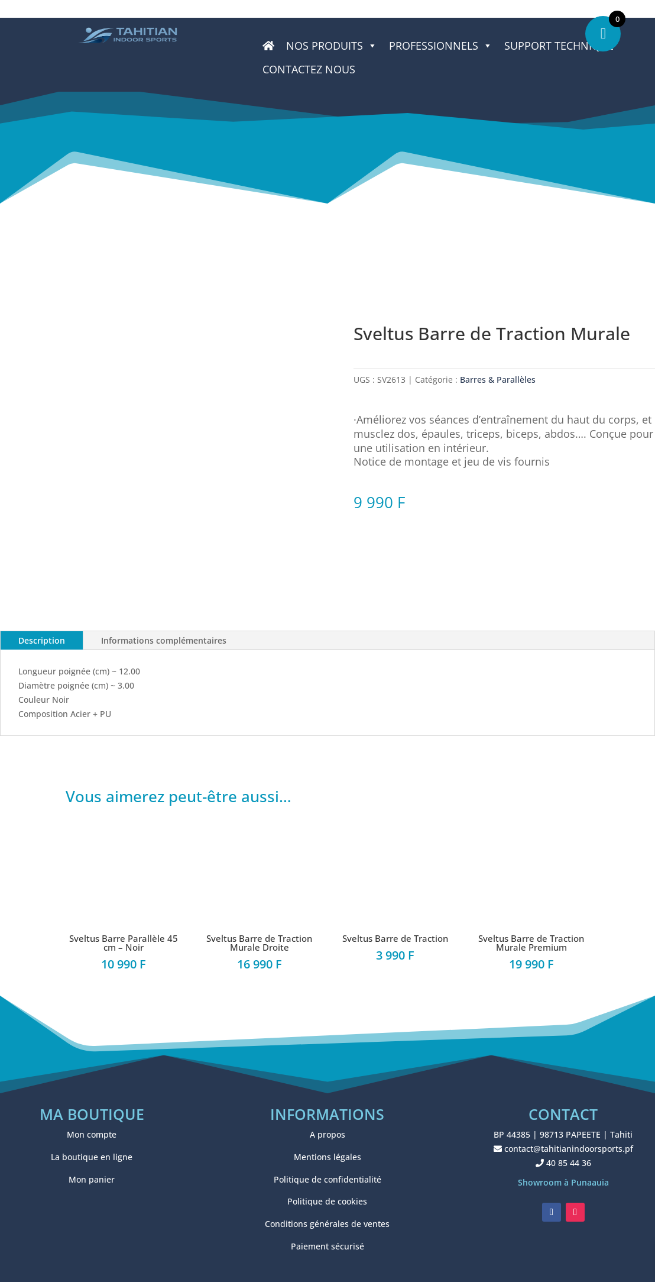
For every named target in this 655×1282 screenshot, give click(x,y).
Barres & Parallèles (498, 379)
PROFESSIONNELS (440, 45)
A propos (327, 1134)
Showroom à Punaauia (563, 1182)
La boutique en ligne (91, 1156)
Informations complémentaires (163, 640)
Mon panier (92, 1179)
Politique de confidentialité (327, 1179)
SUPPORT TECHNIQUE (559, 45)
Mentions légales (327, 1156)
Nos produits (331, 45)
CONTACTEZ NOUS (308, 69)
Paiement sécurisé (327, 1246)
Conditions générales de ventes (327, 1223)
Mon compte (91, 1134)
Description (41, 640)
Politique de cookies (327, 1201)
